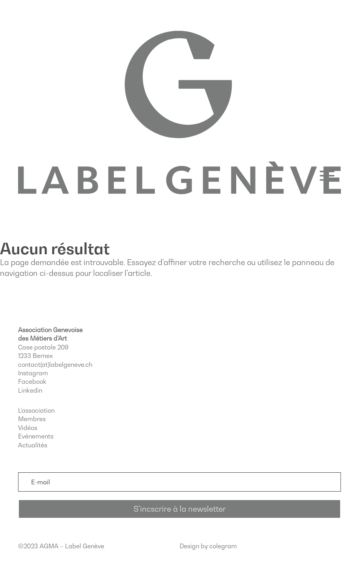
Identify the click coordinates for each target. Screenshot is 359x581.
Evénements (35, 436)
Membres (32, 419)
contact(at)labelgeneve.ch (55, 364)
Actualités (32, 445)
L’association (36, 410)
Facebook (32, 381)
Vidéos (27, 428)
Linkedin (30, 390)
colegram (223, 546)
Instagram (33, 373)
